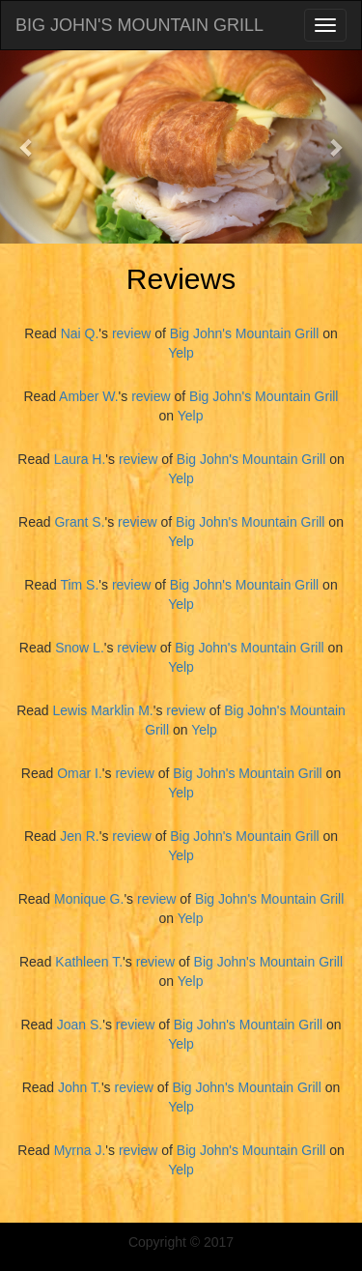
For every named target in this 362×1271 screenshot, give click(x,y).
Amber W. (88, 396)
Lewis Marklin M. (102, 710)
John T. (79, 1087)
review (131, 333)
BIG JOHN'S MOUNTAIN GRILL (139, 25)
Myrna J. (80, 1150)
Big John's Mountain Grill (244, 333)
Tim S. (79, 584)
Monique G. (89, 899)
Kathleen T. (89, 961)
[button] (27, 147)
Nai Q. (80, 333)
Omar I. (79, 773)
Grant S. (79, 522)
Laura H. (80, 459)
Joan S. (79, 1024)
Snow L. (79, 647)
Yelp (181, 353)
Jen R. (79, 836)
